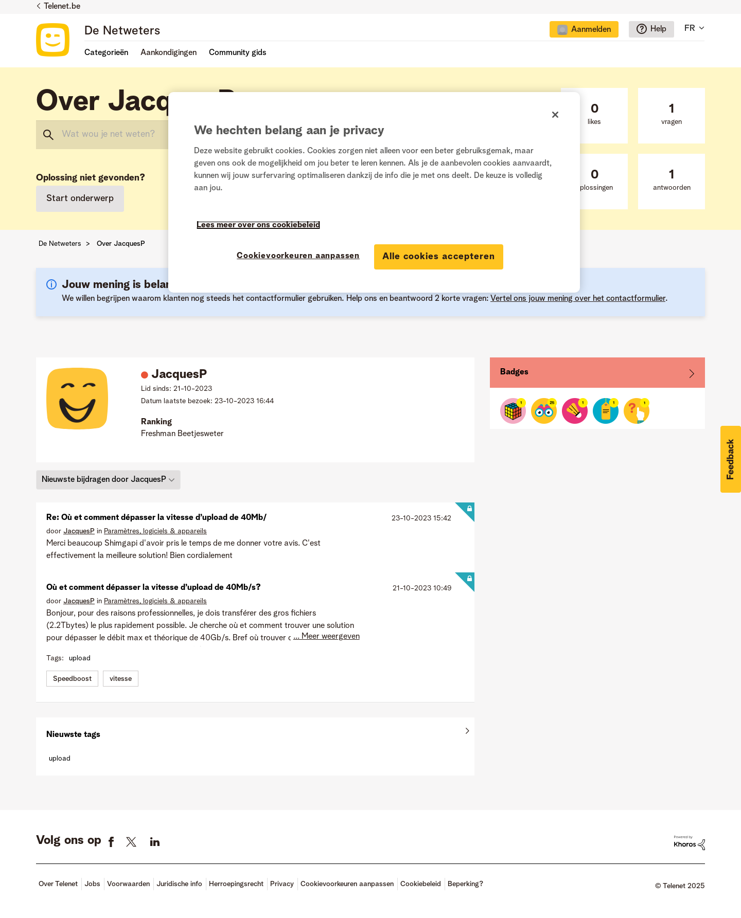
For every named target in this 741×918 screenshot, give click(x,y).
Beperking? (465, 884)
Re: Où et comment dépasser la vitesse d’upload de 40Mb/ (156, 518)
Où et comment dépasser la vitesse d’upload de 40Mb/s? (153, 588)
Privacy (282, 884)
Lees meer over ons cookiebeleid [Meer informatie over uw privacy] (258, 225)
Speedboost (72, 678)
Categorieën (106, 53)
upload (80, 658)
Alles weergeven (255, 732)
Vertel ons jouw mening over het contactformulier (577, 299)
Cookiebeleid (420, 884)
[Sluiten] (555, 114)
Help (658, 29)
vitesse (121, 678)
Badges (514, 372)
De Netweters (122, 31)
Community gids (238, 53)
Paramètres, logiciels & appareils (155, 531)
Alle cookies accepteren (438, 256)
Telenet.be (62, 7)
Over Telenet (58, 884)
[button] (730, 459)
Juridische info (179, 884)
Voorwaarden (128, 884)
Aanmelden (591, 30)
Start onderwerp (80, 198)
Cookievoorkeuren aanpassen (347, 884)
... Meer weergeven (326, 637)
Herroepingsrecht (236, 884)
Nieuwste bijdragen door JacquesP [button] (104, 479)
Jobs (92, 884)
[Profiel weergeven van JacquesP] (79, 531)
